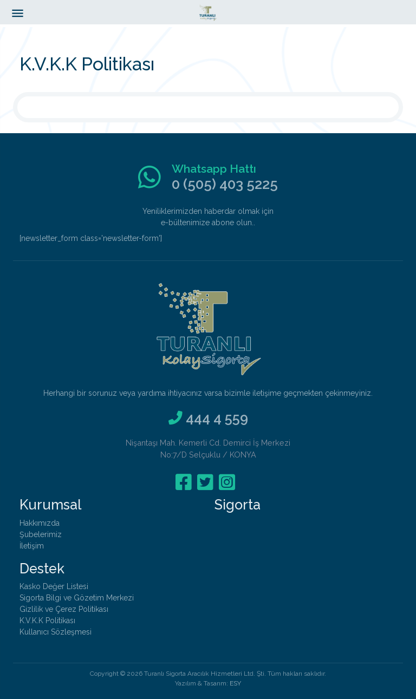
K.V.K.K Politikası (47, 620)
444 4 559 (217, 418)
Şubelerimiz (41, 534)
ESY (235, 683)
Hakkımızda (40, 523)
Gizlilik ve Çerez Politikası (64, 609)
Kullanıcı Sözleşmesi (56, 632)
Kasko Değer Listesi (54, 586)
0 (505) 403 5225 (225, 184)
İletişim (32, 545)
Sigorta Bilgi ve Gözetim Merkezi (77, 597)
